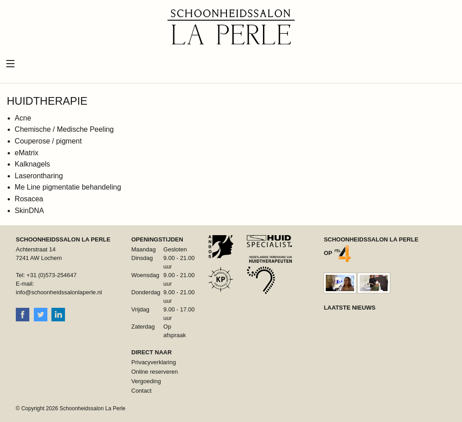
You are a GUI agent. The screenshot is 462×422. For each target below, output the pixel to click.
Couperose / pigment (48, 141)
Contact (141, 390)
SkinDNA (29, 210)
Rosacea (29, 199)
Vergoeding (146, 381)
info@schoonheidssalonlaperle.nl (59, 292)
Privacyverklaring (153, 362)
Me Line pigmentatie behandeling (68, 187)
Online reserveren (154, 371)
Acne (23, 118)
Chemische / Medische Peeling (64, 129)
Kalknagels (32, 164)
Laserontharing (39, 176)
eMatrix (26, 153)
